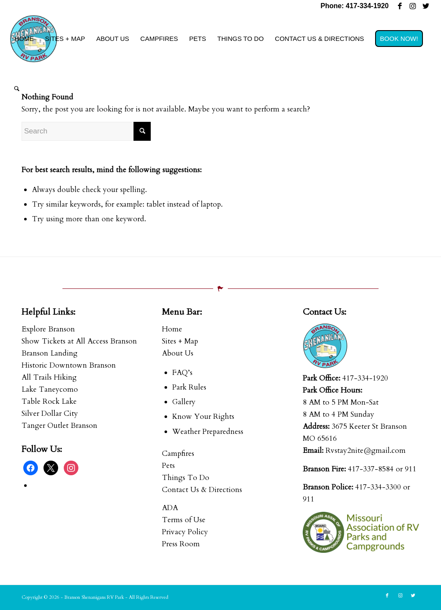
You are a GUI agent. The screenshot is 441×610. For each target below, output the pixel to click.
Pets (168, 466)
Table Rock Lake (49, 401)
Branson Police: (328, 487)
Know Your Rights (203, 416)
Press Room (181, 544)
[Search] (17, 89)
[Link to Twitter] (425, 6)
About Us (177, 353)
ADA (170, 508)
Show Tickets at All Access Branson (79, 341)
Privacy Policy (185, 532)
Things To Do (185, 478)
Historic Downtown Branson (69, 365)
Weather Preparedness (207, 432)
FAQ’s (182, 373)
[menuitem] (24, 39)
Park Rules (189, 387)
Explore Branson (48, 329)
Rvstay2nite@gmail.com (366, 450)
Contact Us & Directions (202, 490)
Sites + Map (180, 341)
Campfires (178, 453)
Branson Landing (50, 353)
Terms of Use (183, 520)
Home (172, 329)
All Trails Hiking (49, 377)
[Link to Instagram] (413, 6)
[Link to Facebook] (400, 6)
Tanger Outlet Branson (59, 425)
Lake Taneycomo (50, 389)
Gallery (184, 402)
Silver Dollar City (50, 413)
